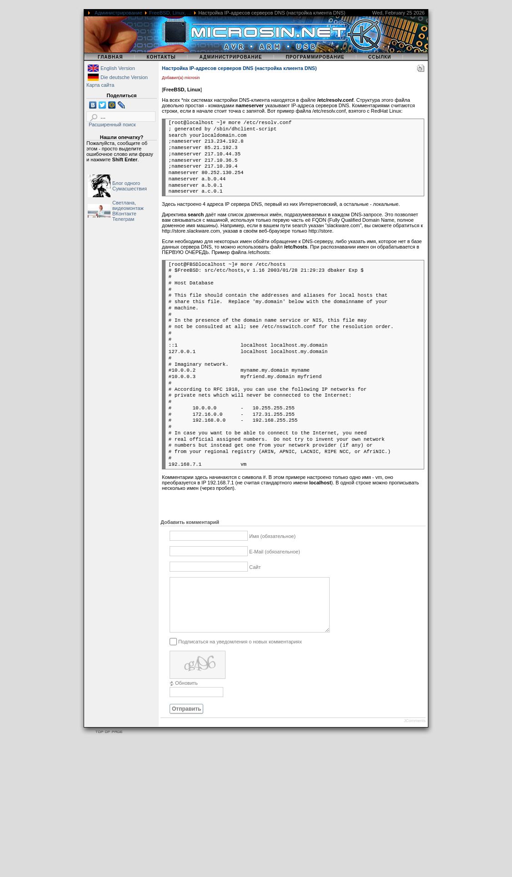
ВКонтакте (124, 213)
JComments (415, 731)
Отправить (186, 720)
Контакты (161, 57)
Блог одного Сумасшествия (129, 185)
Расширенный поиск (112, 124)
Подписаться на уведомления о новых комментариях (240, 652)
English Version (117, 68)
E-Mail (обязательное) (274, 551)
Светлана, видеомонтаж (128, 205)
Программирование (315, 57)
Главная (110, 57)
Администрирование (118, 12)
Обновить (186, 694)
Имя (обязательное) (272, 536)
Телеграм (123, 219)
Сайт (255, 567)
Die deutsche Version (124, 77)
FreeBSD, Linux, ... (170, 12)
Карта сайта (100, 85)
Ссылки (380, 57)
